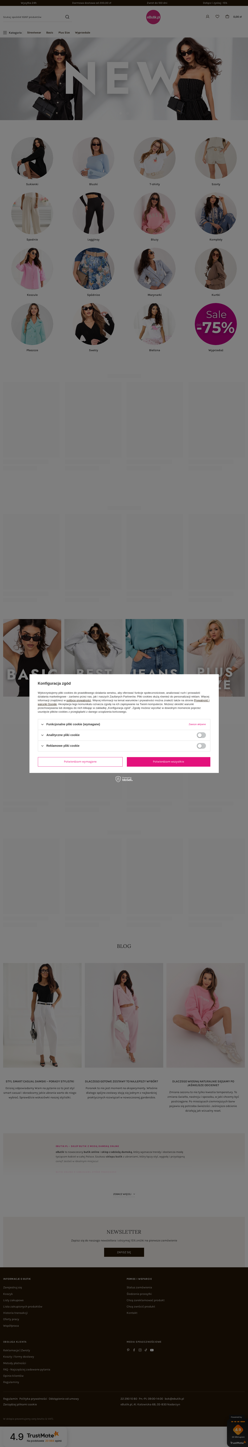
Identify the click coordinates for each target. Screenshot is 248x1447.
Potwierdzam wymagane (80, 761)
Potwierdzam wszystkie (168, 761)
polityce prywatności (78, 700)
